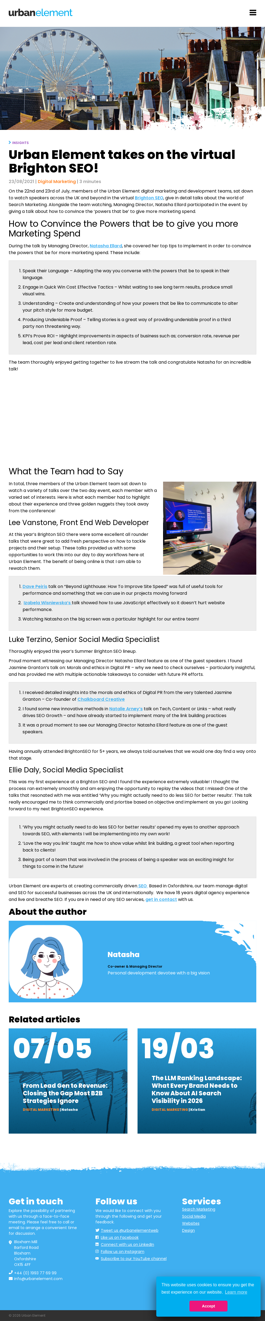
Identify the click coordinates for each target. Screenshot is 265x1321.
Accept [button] (208, 1306)
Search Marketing (198, 1209)
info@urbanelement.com (38, 1278)
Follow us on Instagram (122, 1251)
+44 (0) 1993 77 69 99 (35, 1273)
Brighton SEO (149, 198)
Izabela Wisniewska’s (48, 603)
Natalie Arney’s (126, 709)
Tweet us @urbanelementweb (129, 1230)
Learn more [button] (236, 1292)
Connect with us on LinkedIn (127, 1244)
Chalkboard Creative (101, 699)
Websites (190, 1223)
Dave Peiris (35, 586)
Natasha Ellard (106, 246)
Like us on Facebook (120, 1237)
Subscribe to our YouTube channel (134, 1258)
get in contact (161, 899)
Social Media (194, 1216)
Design (188, 1230)
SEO (142, 886)
